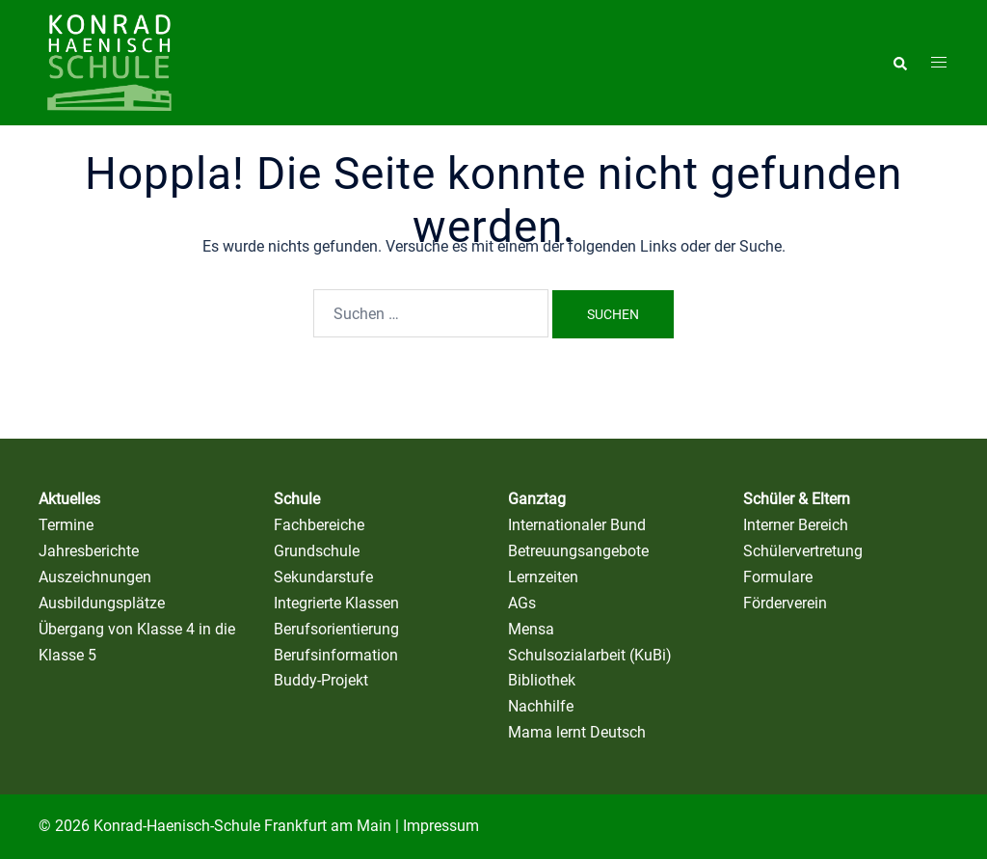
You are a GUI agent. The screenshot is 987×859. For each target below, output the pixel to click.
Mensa (531, 629)
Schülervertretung (803, 551)
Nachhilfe (541, 706)
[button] (899, 62)
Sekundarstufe (323, 577)
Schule (297, 499)
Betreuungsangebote (578, 551)
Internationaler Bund (577, 525)
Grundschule (317, 551)
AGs (522, 603)
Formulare (778, 577)
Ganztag (537, 499)
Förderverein (785, 603)
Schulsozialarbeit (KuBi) (590, 655)
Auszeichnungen (95, 577)
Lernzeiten (543, 577)
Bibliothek (541, 680)
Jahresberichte (89, 551)
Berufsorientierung (336, 629)
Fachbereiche (319, 525)
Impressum (441, 826)
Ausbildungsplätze (102, 603)
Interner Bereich (795, 525)
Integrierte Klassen (336, 603)
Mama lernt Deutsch (577, 732)
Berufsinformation (336, 655)
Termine (66, 525)
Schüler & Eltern (796, 499)
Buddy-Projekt (321, 680)
